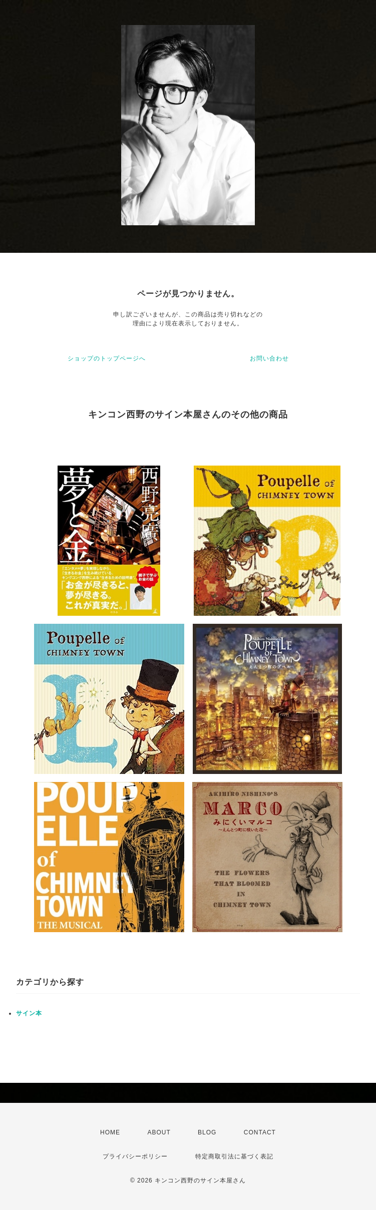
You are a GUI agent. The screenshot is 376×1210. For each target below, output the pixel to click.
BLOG (207, 1132)
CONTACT (260, 1132)
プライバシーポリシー (135, 1156)
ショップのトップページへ (107, 358)
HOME (110, 1132)
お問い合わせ (269, 358)
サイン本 (29, 1013)
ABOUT (158, 1132)
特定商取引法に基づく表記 (234, 1156)
